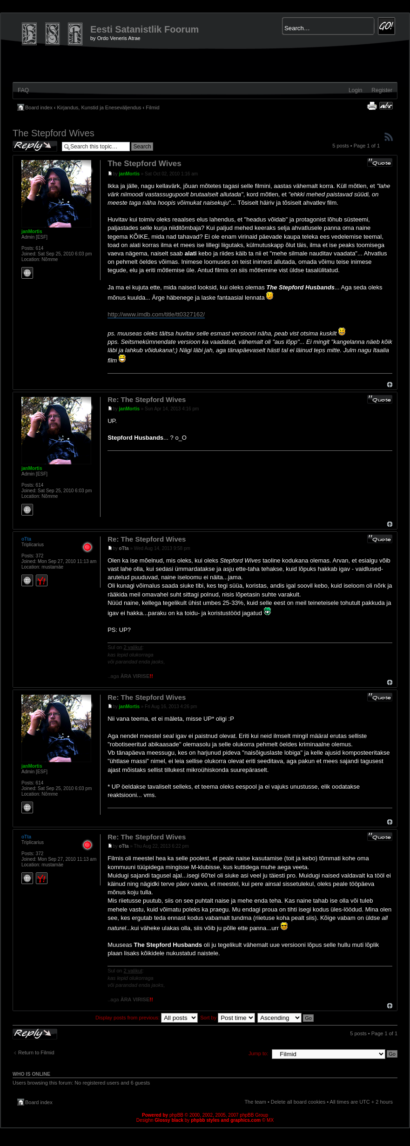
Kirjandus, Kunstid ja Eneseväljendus (99, 107)
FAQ (23, 90)
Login (355, 90)
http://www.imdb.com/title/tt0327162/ (156, 314)
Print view (372, 105)
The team (255, 1102)
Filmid (152, 107)
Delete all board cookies (298, 1102)
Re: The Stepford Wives (147, 399)
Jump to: (258, 1053)
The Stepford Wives (53, 133)
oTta (124, 548)
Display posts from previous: (146, 1017)
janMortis (129, 173)
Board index (39, 107)
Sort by (227, 1017)
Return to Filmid (36, 1052)
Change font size (386, 105)
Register (381, 90)
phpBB (176, 1115)
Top (389, 384)
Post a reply (35, 146)
